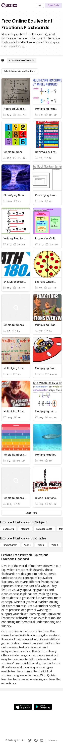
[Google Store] (43, 707)
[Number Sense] (44, 529)
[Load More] (31, 513)
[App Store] (23, 707)
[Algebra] (25, 529)
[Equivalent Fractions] (21, 60)
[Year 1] (27, 545)
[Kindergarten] (10, 545)
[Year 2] (41, 545)
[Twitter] (30, 740)
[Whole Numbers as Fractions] (19, 71)
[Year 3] (55, 545)
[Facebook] (36, 740)
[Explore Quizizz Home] (9, 5)
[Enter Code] (53, 5)
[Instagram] (41, 740)
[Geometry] (8, 529)
